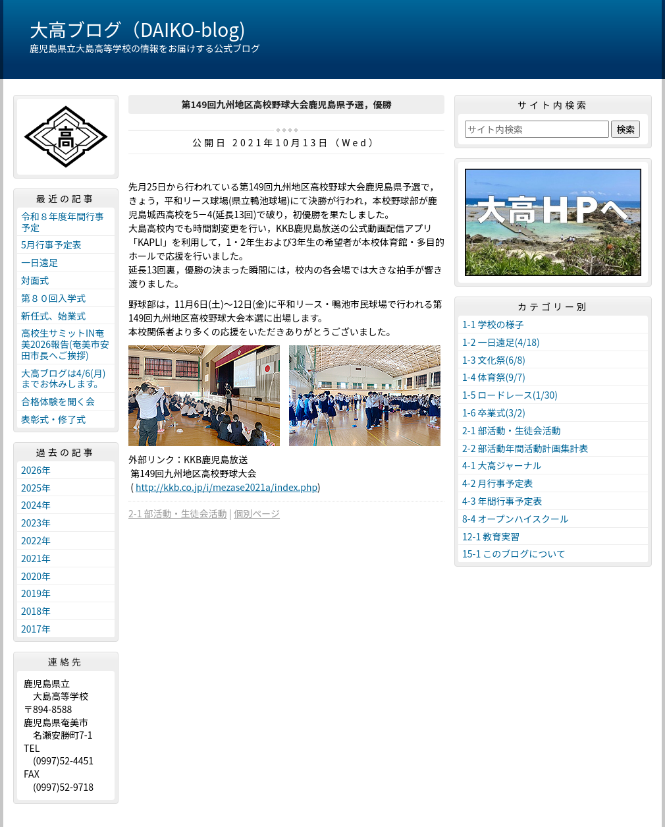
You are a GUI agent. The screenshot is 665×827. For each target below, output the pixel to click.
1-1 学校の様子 (493, 324)
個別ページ (257, 513)
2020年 (36, 576)
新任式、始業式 (53, 315)
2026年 (36, 469)
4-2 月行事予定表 (497, 483)
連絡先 (66, 661)
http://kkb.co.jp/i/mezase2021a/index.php (226, 487)
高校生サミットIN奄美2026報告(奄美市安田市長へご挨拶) (65, 344)
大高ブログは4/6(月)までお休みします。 (63, 378)
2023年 (36, 522)
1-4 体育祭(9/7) (493, 377)
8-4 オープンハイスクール (515, 518)
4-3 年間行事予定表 (502, 500)
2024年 (36, 504)
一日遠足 (39, 262)
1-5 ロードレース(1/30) (510, 394)
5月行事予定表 (51, 244)
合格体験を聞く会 (58, 401)
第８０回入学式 (53, 297)
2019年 (36, 593)
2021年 (36, 558)
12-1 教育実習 (490, 536)
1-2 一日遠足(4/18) (501, 342)
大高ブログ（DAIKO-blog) (138, 29)
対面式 (35, 280)
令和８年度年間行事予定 (62, 222)
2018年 (36, 610)
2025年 (36, 487)
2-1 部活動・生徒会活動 (177, 513)
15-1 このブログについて (514, 553)
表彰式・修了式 (53, 419)
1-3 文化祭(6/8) (493, 359)
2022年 (36, 540)
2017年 (36, 628)
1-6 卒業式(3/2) (493, 412)
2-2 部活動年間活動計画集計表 (525, 448)
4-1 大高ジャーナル (502, 465)
